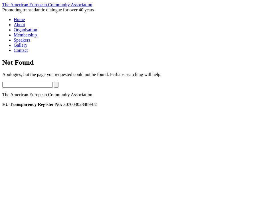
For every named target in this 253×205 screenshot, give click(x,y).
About (19, 24)
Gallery (20, 45)
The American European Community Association (47, 4)
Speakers (22, 40)
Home (19, 19)
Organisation (25, 29)
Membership (25, 34)
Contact (21, 50)
